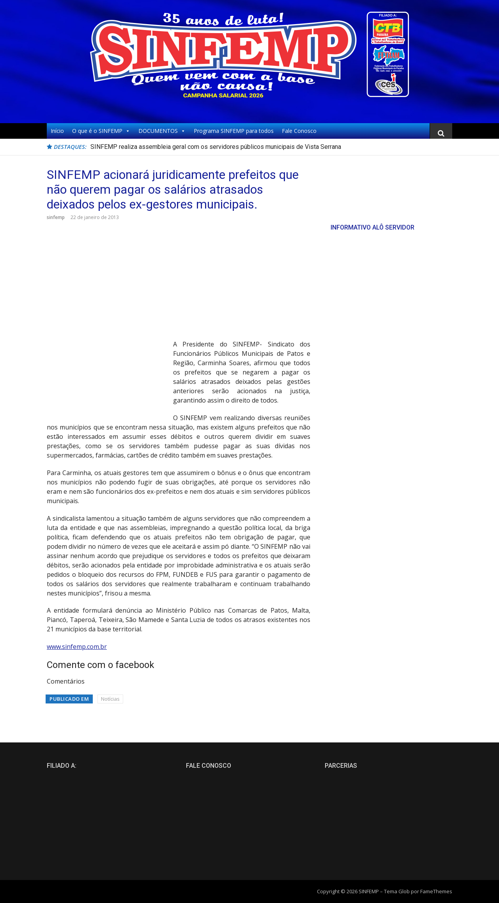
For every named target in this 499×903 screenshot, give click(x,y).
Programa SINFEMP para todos (234, 130)
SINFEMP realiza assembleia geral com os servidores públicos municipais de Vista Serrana (215, 146)
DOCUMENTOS (162, 131)
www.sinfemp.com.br (77, 646)
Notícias (110, 698)
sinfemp (56, 217)
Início (57, 130)
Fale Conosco (299, 130)
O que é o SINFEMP (101, 131)
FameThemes (436, 891)
